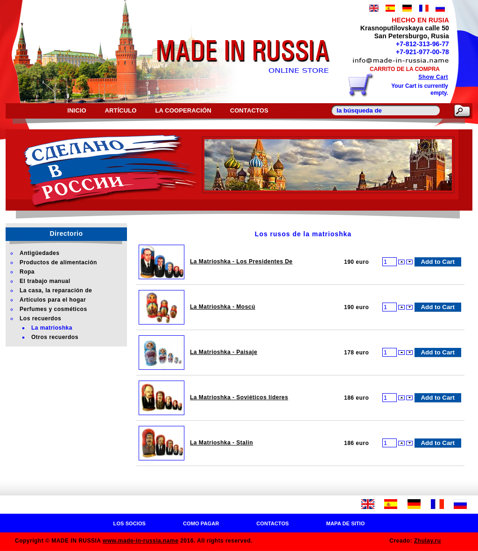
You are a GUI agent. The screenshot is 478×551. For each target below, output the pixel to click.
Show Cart (433, 77)
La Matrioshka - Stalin (221, 442)
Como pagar (201, 523)
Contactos (249, 110)
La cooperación (183, 110)
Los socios (129, 523)
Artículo (121, 110)
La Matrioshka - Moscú (222, 307)
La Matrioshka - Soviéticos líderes (239, 397)
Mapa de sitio (345, 523)
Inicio (76, 110)
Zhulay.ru (427, 540)
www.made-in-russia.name (140, 540)
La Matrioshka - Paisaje (223, 352)
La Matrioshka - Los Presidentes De (241, 261)
